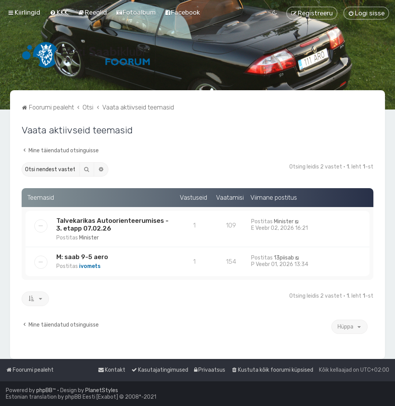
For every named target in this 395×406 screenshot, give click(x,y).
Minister (89, 237)
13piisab (284, 257)
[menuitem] (59, 12)
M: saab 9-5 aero (82, 257)
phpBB (44, 390)
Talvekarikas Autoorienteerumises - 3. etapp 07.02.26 (112, 224)
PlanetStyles (101, 390)
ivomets (90, 266)
